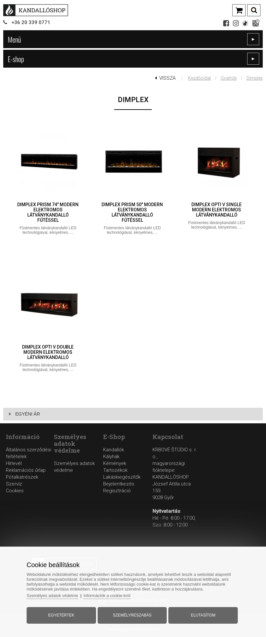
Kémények (114, 463)
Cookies (15, 491)
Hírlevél (14, 463)
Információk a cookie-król (106, 595)
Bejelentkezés (118, 484)
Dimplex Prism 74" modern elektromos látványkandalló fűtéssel (48, 212)
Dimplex (255, 78)
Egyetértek (61, 615)
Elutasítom (203, 615)
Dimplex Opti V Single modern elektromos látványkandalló (216, 210)
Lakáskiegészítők (121, 477)
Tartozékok (115, 470)
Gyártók (229, 78)
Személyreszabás (132, 615)
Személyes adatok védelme (52, 595)
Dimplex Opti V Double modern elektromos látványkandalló (48, 352)
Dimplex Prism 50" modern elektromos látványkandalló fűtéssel (132, 212)
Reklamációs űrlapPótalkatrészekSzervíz (26, 477)
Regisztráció (117, 491)
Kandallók (113, 450)
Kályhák (111, 456)
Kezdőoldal (199, 78)
